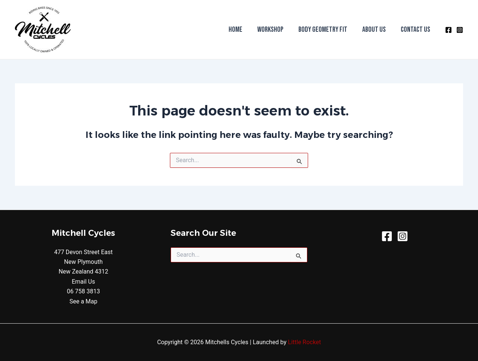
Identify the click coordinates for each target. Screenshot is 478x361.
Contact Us (415, 29)
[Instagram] (459, 30)
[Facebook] (448, 30)
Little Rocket (304, 342)
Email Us (83, 281)
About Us (374, 29)
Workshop (270, 29)
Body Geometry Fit (322, 29)
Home (235, 29)
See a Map (83, 301)
